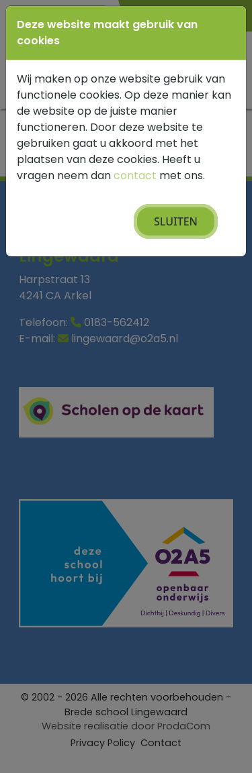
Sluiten (176, 221)
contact (135, 175)
